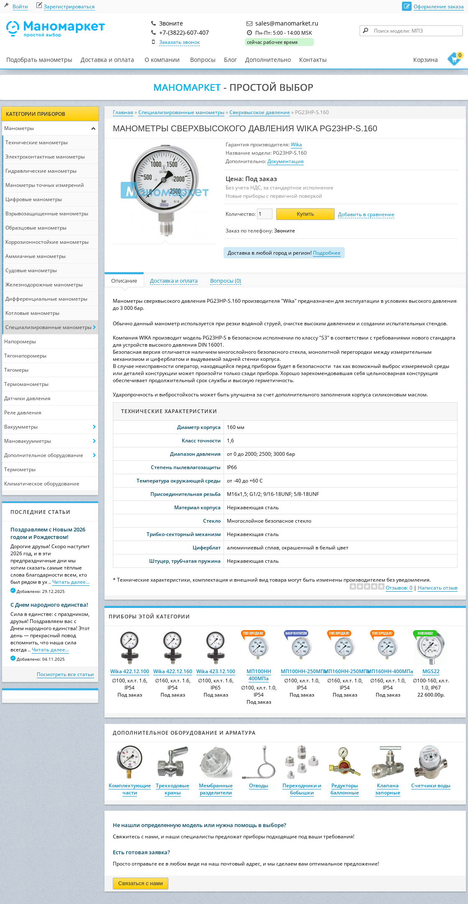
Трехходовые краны (172, 789)
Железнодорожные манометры (44, 284)
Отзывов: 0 (399, 587)
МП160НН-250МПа (347, 671)
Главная (123, 112)
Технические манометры (36, 142)
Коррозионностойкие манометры (47, 241)
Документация (285, 161)
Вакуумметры (21, 426)
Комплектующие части (130, 789)
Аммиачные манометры (35, 256)
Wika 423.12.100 (215, 671)
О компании (162, 60)
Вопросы (203, 60)
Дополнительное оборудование (43, 455)
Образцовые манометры (35, 227)
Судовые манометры (31, 270)
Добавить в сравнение (366, 214)
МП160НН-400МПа (390, 671)
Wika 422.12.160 (172, 671)
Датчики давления (27, 398)
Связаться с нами (140, 883)
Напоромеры (20, 341)
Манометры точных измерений (44, 185)
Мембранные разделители (216, 789)
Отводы (258, 785)
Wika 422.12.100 (129, 671)
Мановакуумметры (27, 440)
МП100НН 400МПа (259, 675)
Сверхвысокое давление (259, 112)
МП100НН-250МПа (304, 671)
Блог (230, 60)
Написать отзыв (438, 587)
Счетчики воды (430, 785)
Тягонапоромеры (25, 355)
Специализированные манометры (48, 327)
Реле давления (22, 412)
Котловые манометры (32, 313)
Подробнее (327, 252)
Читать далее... (70, 581)
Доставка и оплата (107, 60)
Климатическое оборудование (41, 483)
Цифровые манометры (33, 199)
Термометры (20, 469)
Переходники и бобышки (301, 789)
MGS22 (431, 671)
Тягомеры (16, 369)
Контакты (313, 60)
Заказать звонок (179, 42)
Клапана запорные (387, 789)
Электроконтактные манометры (45, 156)
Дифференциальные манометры (46, 298)
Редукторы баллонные (345, 789)
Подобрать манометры (39, 60)
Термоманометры (26, 384)
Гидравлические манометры (40, 170)
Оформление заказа (439, 6)
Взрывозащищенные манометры (46, 213)
